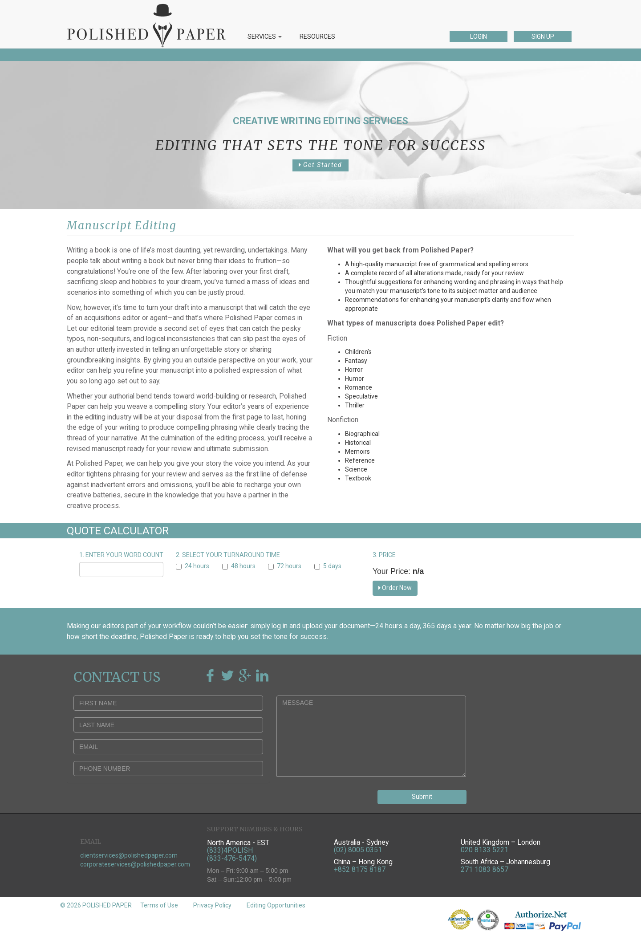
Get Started (320, 164)
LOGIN (478, 36)
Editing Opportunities (276, 905)
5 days (327, 566)
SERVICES (264, 36)
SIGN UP (542, 36)
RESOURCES (317, 36)
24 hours (192, 566)
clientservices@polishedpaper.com (129, 855)
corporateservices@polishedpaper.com (135, 864)
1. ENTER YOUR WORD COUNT (121, 554)
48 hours (239, 566)
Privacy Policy (212, 905)
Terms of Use (159, 905)
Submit (422, 796)
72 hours (284, 566)
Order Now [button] (395, 587)
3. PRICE (384, 554)
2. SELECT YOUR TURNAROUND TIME (228, 554)
